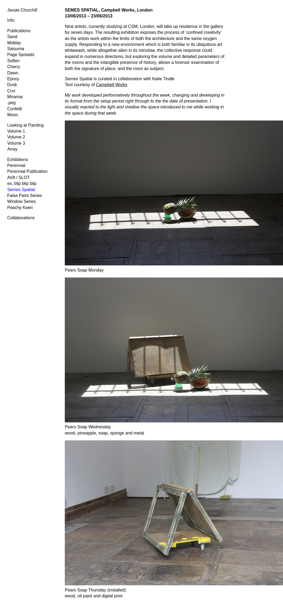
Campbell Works (111, 84)
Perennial (16, 165)
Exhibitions (17, 159)
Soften (13, 61)
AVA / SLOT (18, 177)
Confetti (14, 109)
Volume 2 (16, 137)
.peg (11, 102)
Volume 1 (16, 131)
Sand (12, 36)
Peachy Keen (20, 207)
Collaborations (21, 217)
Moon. (13, 114)
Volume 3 (16, 143)
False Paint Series (24, 195)
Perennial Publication (27, 171)
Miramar (15, 96)
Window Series (21, 201)
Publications (18, 30)
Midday (14, 43)
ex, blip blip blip (21, 183)
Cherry (13, 66)
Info (10, 20)
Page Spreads (20, 54)
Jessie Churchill (22, 10)
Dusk (12, 84)
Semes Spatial (21, 189)
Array (12, 149)
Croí (11, 91)
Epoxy (13, 78)
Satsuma (15, 48)
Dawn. (13, 73)
